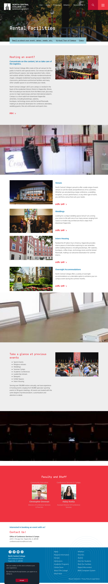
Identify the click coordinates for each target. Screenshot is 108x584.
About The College (61, 570)
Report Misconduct (85, 567)
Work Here (58, 574)
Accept (22, 580)
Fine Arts (81, 555)
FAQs (12, 113)
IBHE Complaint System (86, 570)
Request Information (61, 555)
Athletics (66, 5)
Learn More (60, 204)
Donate (57, 558)
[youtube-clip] (18, 552)
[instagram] (22, 552)
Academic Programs (61, 564)
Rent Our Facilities (84, 564)
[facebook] (10, 552)
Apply (48, 5)
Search (93, 5)
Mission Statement (75, 579)
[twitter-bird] (14, 552)
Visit (40, 5)
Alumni (80, 558)
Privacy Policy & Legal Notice (90, 579)
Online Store (58, 567)
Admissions (58, 561)
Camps (81, 40)
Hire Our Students (84, 561)
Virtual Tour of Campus (66, 40)
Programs (56, 5)
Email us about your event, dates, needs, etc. (32, 40)
